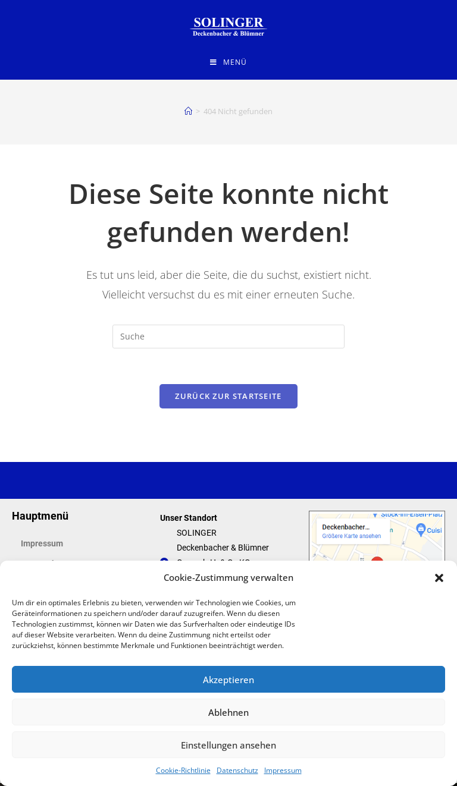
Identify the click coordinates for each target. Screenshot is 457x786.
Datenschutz (237, 770)
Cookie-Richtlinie (183, 770)
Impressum (283, 770)
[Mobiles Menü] (228, 62)
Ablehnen (228, 712)
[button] (439, 578)
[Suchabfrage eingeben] (228, 339)
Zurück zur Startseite (228, 398)
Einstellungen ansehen (228, 745)
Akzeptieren (228, 680)
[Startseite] (188, 113)
